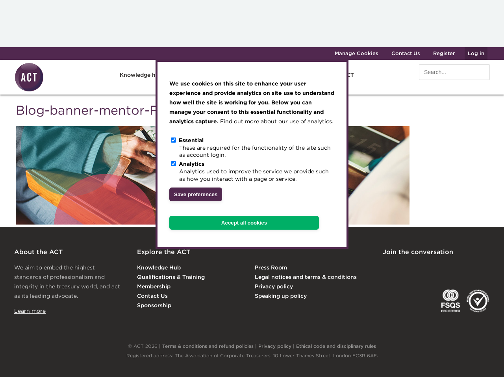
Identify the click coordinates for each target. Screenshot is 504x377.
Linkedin (388, 268)
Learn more (30, 310)
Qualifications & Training (171, 276)
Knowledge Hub (159, 267)
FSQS (450, 301)
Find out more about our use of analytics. (276, 121)
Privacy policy (274, 286)
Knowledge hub (141, 74)
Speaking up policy (281, 295)
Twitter (420, 268)
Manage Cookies (356, 53)
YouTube (484, 268)
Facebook (452, 268)
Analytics (191, 163)
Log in (476, 53)
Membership (153, 286)
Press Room (271, 267)
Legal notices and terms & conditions (306, 276)
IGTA (423, 301)
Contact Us (405, 53)
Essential (191, 140)
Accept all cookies (244, 223)
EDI (478, 301)
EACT (394, 301)
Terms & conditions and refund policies (208, 346)
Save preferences (195, 194)
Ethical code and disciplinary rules (336, 346)
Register (444, 53)
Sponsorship (154, 305)
